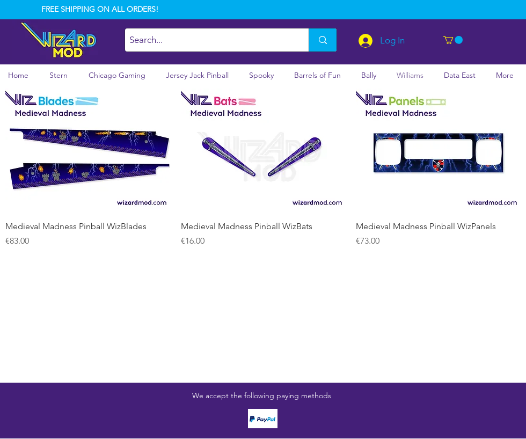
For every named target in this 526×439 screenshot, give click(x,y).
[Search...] (207, 40)
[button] (453, 40)
